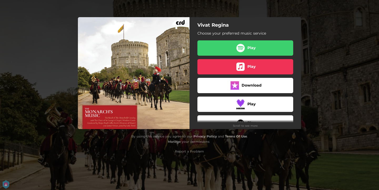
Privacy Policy (205, 136)
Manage (174, 142)
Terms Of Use (236, 136)
